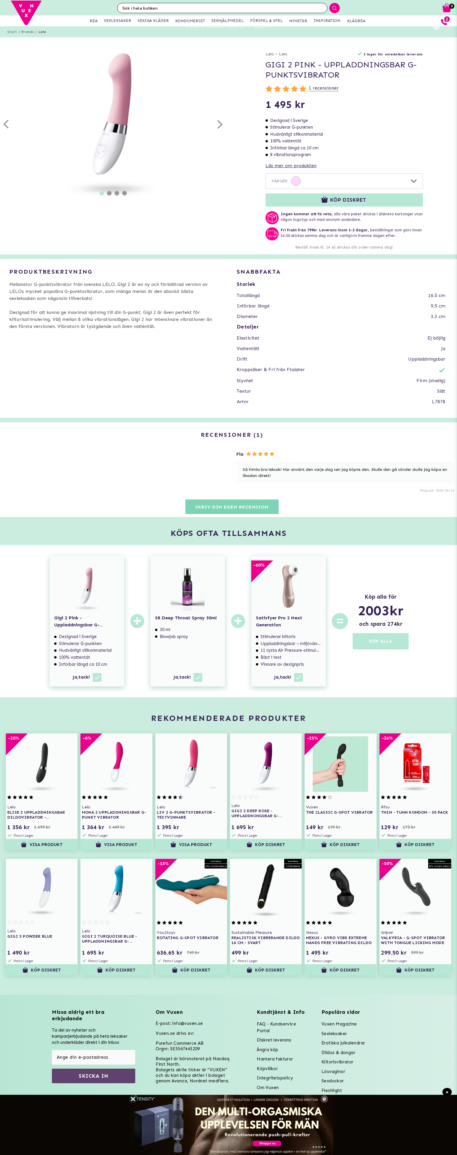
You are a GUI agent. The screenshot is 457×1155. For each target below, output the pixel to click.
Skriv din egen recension (231, 517)
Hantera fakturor (275, 1059)
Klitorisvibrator (337, 1062)
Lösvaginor (333, 1071)
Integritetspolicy (275, 1078)
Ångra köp (267, 1049)
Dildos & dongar (338, 1052)
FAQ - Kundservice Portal (276, 1027)
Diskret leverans (274, 1040)
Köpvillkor (267, 1068)
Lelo (42, 42)
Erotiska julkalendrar (343, 1043)
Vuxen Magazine (339, 1024)
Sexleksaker (334, 1033)
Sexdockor (332, 1081)
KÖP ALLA (380, 651)
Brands (27, 42)
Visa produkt (42, 855)
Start (12, 42)
